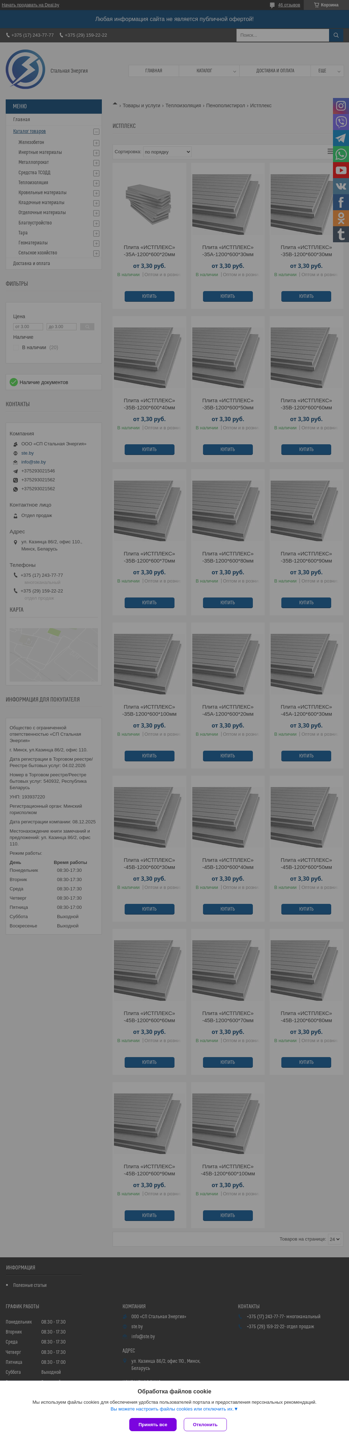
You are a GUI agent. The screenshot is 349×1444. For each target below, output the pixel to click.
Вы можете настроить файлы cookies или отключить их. (172, 1409)
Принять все (153, 1424)
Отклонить (205, 1424)
